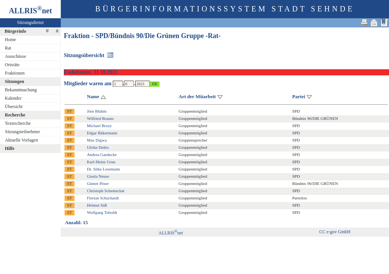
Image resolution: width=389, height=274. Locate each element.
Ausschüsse (15, 56)
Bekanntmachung (21, 89)
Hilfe (9, 148)
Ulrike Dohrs (98, 147)
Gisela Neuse (98, 176)
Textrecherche (18, 123)
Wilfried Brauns (100, 118)
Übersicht (14, 106)
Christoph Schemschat (106, 190)
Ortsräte (12, 64)
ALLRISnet (170, 233)
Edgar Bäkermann (102, 133)
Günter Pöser (98, 183)
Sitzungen (14, 81)
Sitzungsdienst (30, 22)
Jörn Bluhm (97, 111)
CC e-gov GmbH (334, 231)
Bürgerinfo (15, 31)
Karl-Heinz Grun (101, 161)
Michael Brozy (99, 125)
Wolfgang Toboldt (102, 212)
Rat (8, 48)
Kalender (13, 98)
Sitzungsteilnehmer (22, 131)
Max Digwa (97, 140)
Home (10, 39)
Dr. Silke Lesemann (103, 169)
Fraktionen (15, 73)
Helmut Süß (97, 205)
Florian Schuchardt (103, 198)
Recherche (15, 115)
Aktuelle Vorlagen (21, 140)
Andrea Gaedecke (102, 154)
